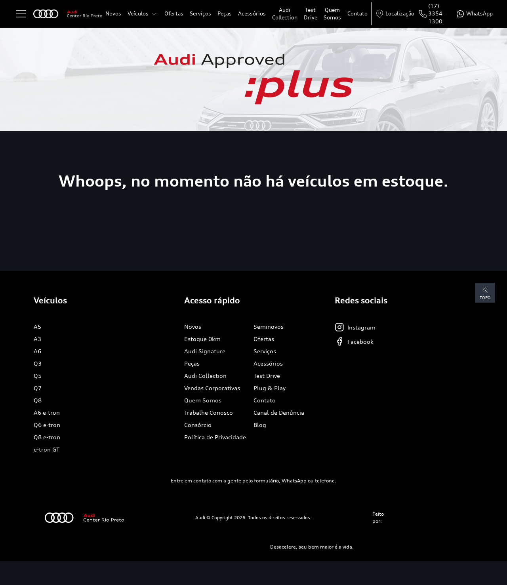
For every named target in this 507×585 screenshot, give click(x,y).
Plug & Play (270, 388)
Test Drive (310, 14)
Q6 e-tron (47, 424)
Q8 (38, 400)
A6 (37, 351)
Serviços (200, 13)
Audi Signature (204, 351)
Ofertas (173, 13)
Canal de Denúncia (279, 412)
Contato (357, 13)
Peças (224, 13)
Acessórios (252, 13)
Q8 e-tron (47, 437)
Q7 (38, 388)
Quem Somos (332, 14)
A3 (37, 338)
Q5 (38, 375)
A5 (37, 326)
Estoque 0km (202, 338)
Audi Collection (284, 14)
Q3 (38, 363)
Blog (260, 424)
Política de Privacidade (215, 437)
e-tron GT (46, 449)
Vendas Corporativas (212, 388)
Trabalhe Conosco (208, 412)
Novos (113, 13)
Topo (485, 292)
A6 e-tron (47, 412)
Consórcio (198, 424)
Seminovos (269, 326)
